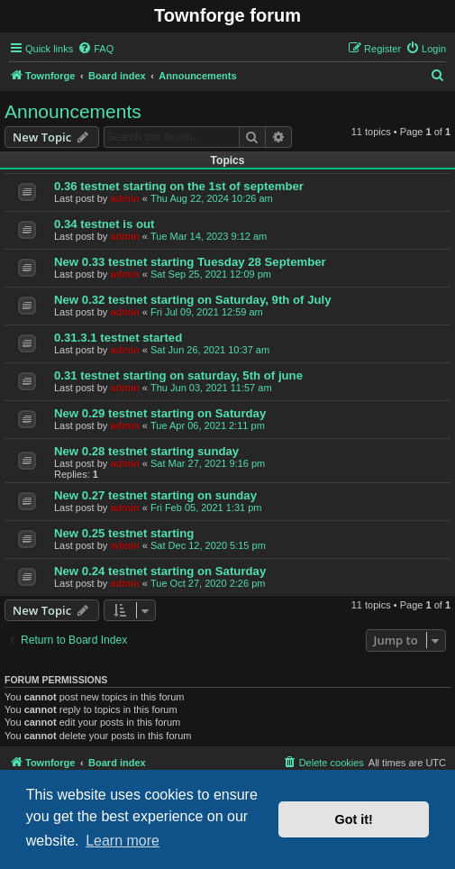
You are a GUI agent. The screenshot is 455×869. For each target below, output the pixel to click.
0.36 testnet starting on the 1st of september (179, 186)
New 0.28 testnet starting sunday (146, 451)
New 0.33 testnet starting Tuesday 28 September (190, 262)
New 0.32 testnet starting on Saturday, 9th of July (193, 299)
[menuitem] (95, 48)
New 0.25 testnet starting (124, 533)
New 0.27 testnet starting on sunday (155, 495)
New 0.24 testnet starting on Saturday (160, 571)
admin (124, 198)
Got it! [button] (354, 819)
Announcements (73, 111)
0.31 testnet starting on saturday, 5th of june (178, 375)
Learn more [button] (122, 840)
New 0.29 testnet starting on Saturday (160, 413)
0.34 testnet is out (104, 224)
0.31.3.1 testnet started (118, 337)
